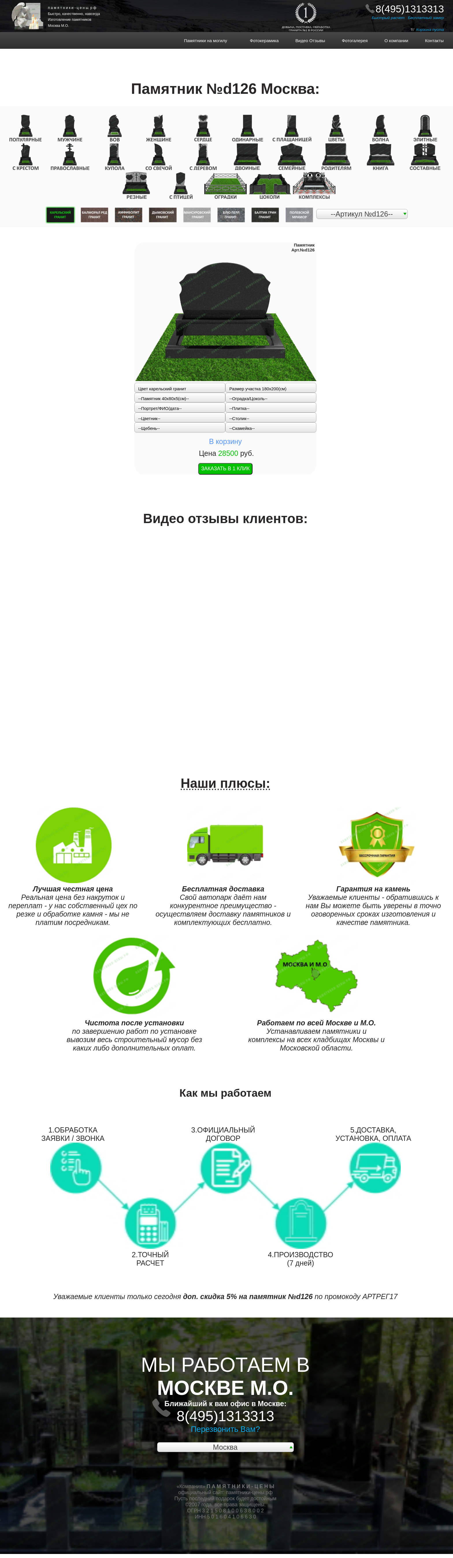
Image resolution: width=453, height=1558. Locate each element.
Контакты (431, 40)
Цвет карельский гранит (162, 388)
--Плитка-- (239, 408)
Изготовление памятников (69, 20)
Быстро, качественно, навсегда (74, 14)
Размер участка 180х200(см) (258, 388)
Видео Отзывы (306, 40)
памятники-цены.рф (249, 1492)
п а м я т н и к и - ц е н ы (72, 8)
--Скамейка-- (242, 428)
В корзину (225, 441)
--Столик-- (239, 418)
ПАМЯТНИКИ (33, 4)
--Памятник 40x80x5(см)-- (163, 398)
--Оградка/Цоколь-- (248, 398)
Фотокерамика (266, 40)
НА (33, 9)
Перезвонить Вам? (225, 1429)
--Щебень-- (149, 428)
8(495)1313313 (410, 8)
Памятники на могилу (214, 40)
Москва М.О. (58, 26)
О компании (392, 40)
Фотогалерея (351, 40)
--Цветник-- (149, 418)
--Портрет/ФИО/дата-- (160, 408)
